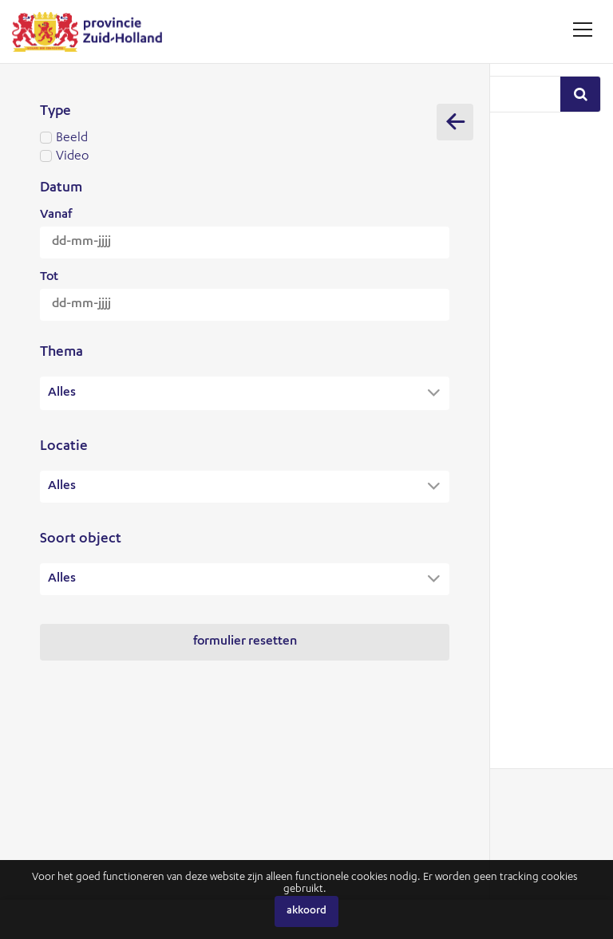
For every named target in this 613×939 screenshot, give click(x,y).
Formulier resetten (245, 642)
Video (244, 157)
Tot (49, 277)
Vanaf (56, 215)
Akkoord (306, 911)
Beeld (244, 139)
